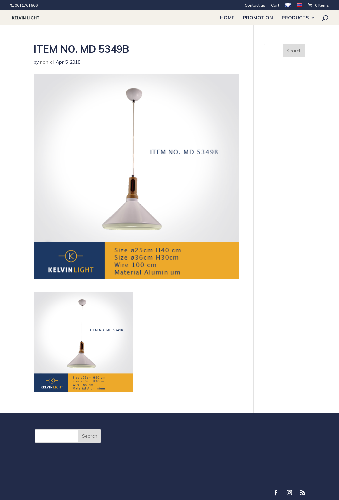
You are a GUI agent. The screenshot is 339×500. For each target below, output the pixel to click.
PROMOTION (258, 18)
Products (295, 18)
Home (227, 18)
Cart (275, 5)
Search (294, 51)
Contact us (255, 5)
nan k (46, 62)
